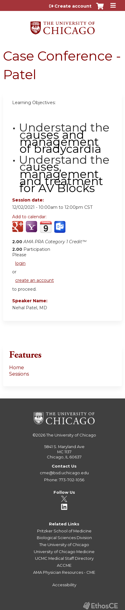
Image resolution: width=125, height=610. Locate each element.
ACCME (64, 565)
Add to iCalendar (46, 230)
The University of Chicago (71, 435)
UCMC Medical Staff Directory (64, 558)
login (20, 263)
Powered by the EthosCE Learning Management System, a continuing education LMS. (100, 605)
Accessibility (64, 584)
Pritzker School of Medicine (64, 530)
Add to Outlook (60, 230)
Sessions (19, 374)
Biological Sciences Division (64, 537)
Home (16, 367)
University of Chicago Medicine (64, 551)
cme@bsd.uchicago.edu (64, 472)
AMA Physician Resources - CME (64, 572)
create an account (34, 280)
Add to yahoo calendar (32, 230)
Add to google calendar (18, 230)
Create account (73, 6)
